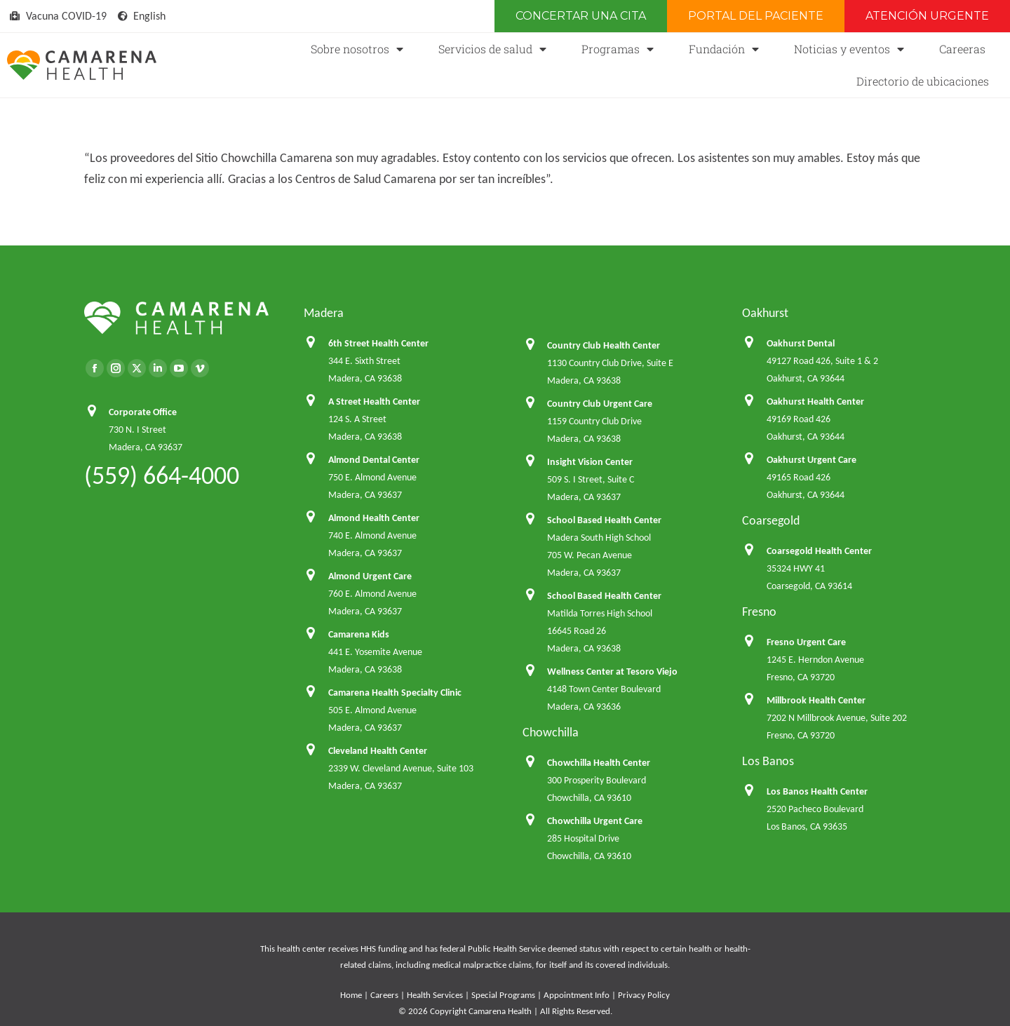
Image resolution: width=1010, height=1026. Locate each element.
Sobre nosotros (357, 49)
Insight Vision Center (590, 462)
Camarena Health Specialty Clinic (395, 692)
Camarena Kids (358, 634)
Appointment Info (577, 995)
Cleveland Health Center (377, 751)
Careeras (962, 48)
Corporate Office (143, 412)
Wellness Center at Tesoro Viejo (612, 671)
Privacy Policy (644, 995)
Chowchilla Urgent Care (594, 821)
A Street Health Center (374, 401)
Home (351, 995)
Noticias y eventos (849, 49)
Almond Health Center (373, 518)
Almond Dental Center (373, 460)
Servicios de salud (492, 49)
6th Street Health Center (378, 343)
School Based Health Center (604, 520)
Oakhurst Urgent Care (811, 460)
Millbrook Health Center (816, 700)
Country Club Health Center (603, 345)
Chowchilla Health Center (598, 763)
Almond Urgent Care (370, 576)
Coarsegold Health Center (819, 551)
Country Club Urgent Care (599, 404)
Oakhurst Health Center (815, 401)
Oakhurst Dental (801, 343)
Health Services (435, 995)
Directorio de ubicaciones (922, 81)
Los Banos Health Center (817, 791)
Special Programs (503, 995)
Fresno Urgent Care (806, 642)
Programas (617, 49)
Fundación (724, 49)
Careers (384, 995)
